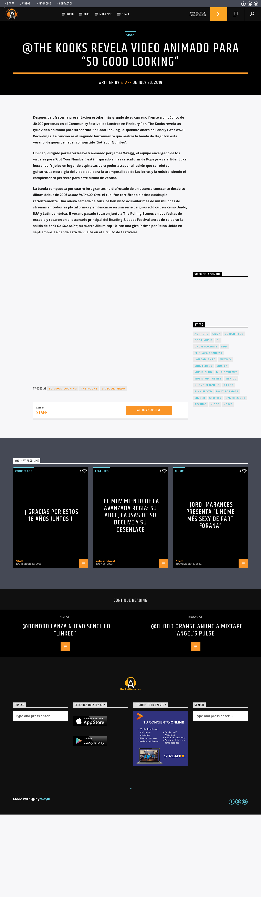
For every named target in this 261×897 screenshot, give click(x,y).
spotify (215, 480)
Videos (25, 3)
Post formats (227, 474)
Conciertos (23, 553)
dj (218, 422)
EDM (224, 429)
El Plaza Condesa (208, 435)
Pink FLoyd (203, 474)
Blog (87, 14)
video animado (113, 471)
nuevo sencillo (207, 467)
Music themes (227, 454)
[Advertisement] (223, 268)
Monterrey (203, 448)
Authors (201, 416)
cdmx (216, 416)
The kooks (89, 471)
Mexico (225, 442)
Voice (228, 487)
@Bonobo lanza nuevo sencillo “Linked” (66, 712)
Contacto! (64, 3)
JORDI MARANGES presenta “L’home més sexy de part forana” (210, 597)
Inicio (70, 14)
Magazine (43, 3)
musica (222, 448)
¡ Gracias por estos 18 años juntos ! (51, 598)
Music (179, 553)
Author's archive (149, 492)
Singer (200, 480)
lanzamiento (205, 442)
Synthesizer (235, 480)
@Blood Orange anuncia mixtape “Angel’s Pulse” (197, 712)
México (231, 461)
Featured (102, 553)
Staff (9, 3)
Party (228, 467)
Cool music (204, 422)
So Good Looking (63, 471)
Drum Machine (206, 429)
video (215, 487)
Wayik (45, 881)
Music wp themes (208, 461)
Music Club (203, 454)
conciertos (234, 416)
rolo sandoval (105, 643)
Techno (201, 487)
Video (130, 76)
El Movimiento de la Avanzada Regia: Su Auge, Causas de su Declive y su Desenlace (131, 598)
